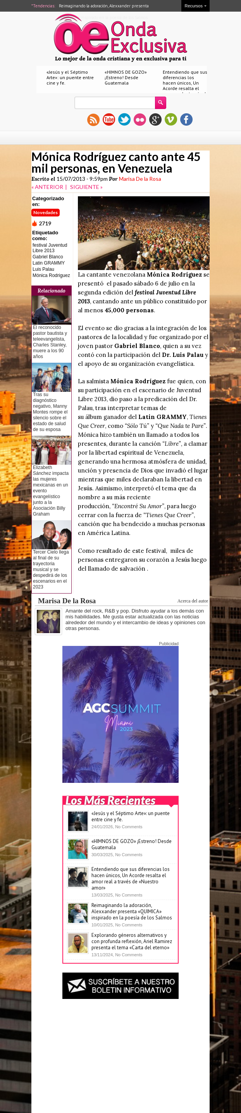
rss (93, 119)
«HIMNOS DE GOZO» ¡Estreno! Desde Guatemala (126, 77)
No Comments (128, 826)
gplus (155, 119)
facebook (186, 119)
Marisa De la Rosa (140, 178)
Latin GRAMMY (49, 263)
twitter (124, 119)
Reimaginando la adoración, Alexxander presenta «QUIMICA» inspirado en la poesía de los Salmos (131, 911)
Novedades (45, 212)
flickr (139, 119)
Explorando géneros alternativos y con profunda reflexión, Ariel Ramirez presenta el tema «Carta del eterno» (131, 941)
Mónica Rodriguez (51, 275)
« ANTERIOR (47, 186)
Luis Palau (43, 269)
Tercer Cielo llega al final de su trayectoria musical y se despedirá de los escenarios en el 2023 (51, 569)
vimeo (170, 119)
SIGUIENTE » (86, 186)
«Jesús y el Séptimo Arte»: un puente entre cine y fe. (70, 77)
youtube (108, 119)
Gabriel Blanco (48, 257)
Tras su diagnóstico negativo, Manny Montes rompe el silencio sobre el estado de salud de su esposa (50, 412)
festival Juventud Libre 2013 (50, 247)
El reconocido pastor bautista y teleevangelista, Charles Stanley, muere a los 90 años (50, 342)
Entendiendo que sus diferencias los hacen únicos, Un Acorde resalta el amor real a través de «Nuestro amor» (185, 85)
